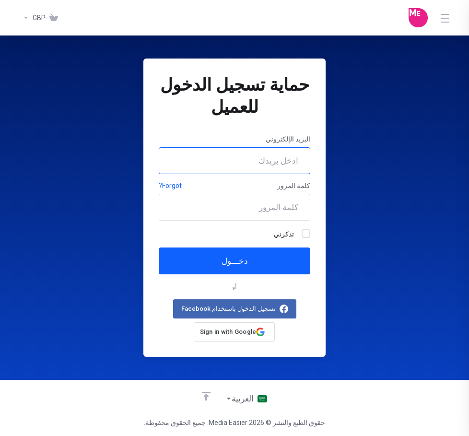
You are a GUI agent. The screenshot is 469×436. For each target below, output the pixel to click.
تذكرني (292, 233)
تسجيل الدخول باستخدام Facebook (228, 308)
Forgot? (170, 185)
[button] (234, 332)
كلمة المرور (293, 185)
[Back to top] (206, 396)
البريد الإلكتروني (288, 139)
